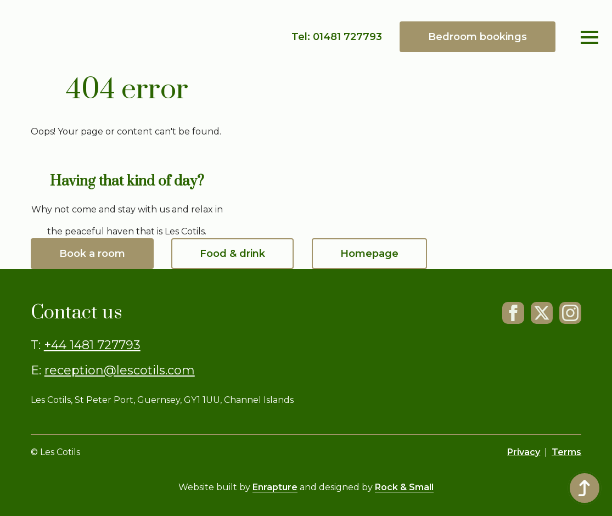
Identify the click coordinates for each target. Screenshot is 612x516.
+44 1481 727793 (92, 345)
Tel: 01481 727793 (336, 37)
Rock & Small (404, 487)
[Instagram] (570, 313)
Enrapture (274, 487)
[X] (542, 313)
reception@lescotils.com (119, 370)
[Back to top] (584, 488)
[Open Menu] (589, 37)
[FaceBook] (513, 313)
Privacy (523, 452)
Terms (566, 452)
